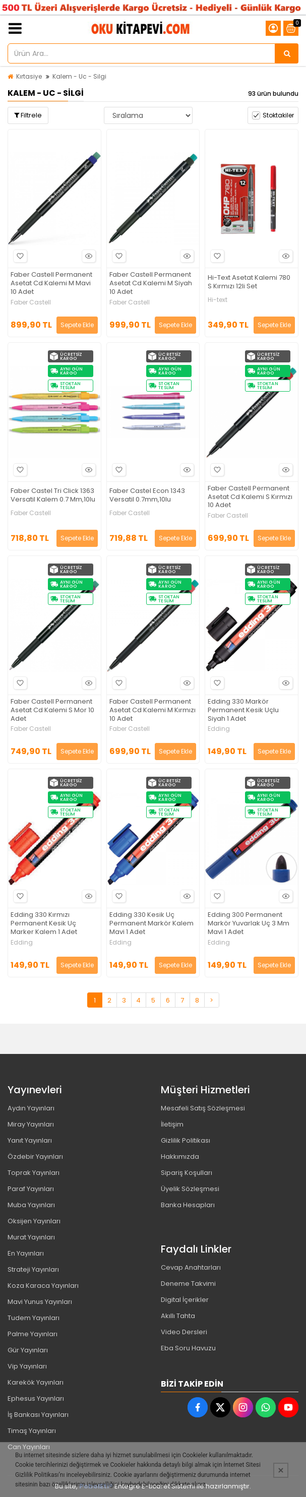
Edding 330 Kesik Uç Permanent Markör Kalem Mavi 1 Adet (151, 924)
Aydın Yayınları (31, 1108)
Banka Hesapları (188, 1205)
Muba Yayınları (31, 1205)
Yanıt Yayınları (30, 1140)
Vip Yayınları (27, 1366)
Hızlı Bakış (87, 256)
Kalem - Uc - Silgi (79, 76)
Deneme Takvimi (188, 1283)
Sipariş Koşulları (186, 1172)
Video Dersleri (184, 1332)
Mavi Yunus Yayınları (40, 1301)
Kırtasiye (29, 76)
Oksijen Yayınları (34, 1221)
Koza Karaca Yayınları (43, 1285)
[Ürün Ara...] (286, 53)
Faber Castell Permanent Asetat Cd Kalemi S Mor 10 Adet (52, 710)
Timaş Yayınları (32, 1431)
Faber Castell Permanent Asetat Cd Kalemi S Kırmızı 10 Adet (250, 497)
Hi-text (217, 299)
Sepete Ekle (77, 325)
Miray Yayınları (31, 1124)
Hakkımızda (180, 1156)
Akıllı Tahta (178, 1316)
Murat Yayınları (31, 1237)
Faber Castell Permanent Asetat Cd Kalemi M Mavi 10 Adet (51, 283)
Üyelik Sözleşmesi (190, 1189)
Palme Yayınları (32, 1334)
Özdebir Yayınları (35, 1156)
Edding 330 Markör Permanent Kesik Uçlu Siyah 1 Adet (243, 710)
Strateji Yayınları (33, 1269)
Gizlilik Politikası (185, 1140)
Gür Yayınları (28, 1350)
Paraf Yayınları (31, 1189)
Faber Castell (31, 302)
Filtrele (28, 115)
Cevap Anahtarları (191, 1267)
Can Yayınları (29, 1447)
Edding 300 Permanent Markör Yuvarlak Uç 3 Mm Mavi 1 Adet (248, 924)
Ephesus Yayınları (36, 1398)
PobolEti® (96, 1486)
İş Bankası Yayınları (38, 1414)
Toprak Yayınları (33, 1172)
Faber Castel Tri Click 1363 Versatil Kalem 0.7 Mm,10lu (53, 495)
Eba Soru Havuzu (188, 1348)
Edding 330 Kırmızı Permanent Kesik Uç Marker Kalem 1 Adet (44, 924)
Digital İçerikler (185, 1299)
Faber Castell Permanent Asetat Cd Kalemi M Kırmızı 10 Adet (152, 710)
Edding (219, 728)
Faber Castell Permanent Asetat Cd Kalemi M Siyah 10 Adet (150, 283)
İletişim (172, 1124)
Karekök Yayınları (36, 1382)
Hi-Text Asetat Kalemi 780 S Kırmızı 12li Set (249, 282)
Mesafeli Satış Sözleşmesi (203, 1108)
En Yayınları (26, 1253)
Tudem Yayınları (33, 1318)
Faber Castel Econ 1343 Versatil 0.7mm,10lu (147, 495)
